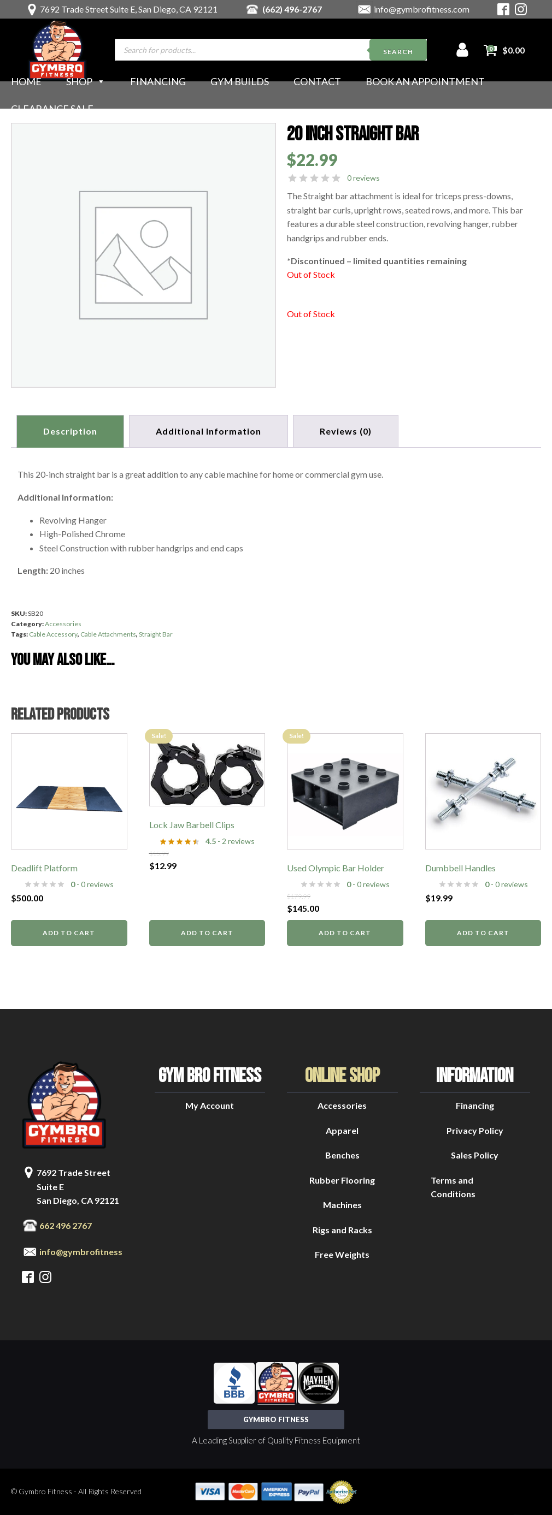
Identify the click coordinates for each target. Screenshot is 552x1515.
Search (398, 51)
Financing (158, 81)
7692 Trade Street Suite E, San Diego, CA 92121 (129, 9)
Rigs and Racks (342, 1229)
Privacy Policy (475, 1130)
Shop (85, 81)
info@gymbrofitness (80, 1251)
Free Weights (342, 1254)
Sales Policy (474, 1154)
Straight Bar (156, 634)
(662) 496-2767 (292, 9)
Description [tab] (70, 431)
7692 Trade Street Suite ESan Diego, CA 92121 (78, 1186)
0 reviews (363, 177)
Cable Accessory (53, 634)
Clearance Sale (52, 109)
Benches (342, 1154)
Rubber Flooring (342, 1179)
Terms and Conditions (453, 1186)
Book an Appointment (425, 81)
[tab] (347, 431)
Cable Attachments (108, 634)
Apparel (342, 1130)
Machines (342, 1204)
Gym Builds (239, 81)
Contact (317, 81)
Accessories (63, 623)
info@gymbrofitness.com (421, 9)
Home (26, 81)
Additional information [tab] (209, 431)
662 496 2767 (65, 1225)
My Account (209, 1105)
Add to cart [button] (69, 932)
